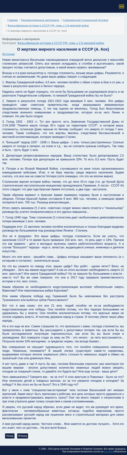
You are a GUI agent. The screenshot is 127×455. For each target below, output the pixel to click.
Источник (8, 54)
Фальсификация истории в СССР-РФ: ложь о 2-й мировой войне (60, 43)
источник (108, 451)
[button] (121, 6)
